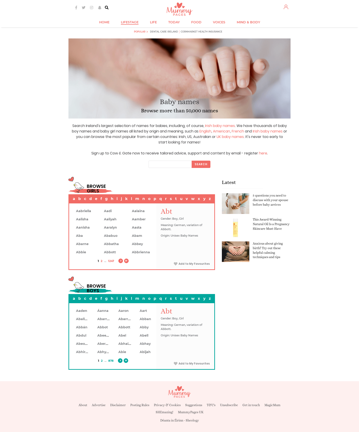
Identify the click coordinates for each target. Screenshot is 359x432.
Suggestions (193, 405)
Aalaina (138, 211)
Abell (144, 335)
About (83, 405)
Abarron (125, 319)
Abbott (110, 252)
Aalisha (82, 219)
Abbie (81, 252)
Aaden (81, 311)
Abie (122, 352)
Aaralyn (110, 227)
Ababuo (110, 236)
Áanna (103, 311)
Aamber (139, 219)
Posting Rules (139, 405)
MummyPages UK (191, 412)
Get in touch (251, 405)
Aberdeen (105, 344)
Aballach (83, 319)
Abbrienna (141, 252)
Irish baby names (220, 125)
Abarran (104, 319)
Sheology (192, 420)
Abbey (137, 244)
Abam (137, 236)
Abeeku (104, 335)
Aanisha (83, 227)
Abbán (81, 327)
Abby (144, 327)
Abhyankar (106, 352)
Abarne (82, 244)
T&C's (211, 405)
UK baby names (230, 136)
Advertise (99, 405)
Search (201, 164)
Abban (145, 319)
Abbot (102, 327)
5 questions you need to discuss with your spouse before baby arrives (270, 200)
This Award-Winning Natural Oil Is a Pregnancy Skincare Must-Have (271, 224)
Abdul (81, 335)
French (238, 131)
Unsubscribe (229, 405)
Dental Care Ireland (164, 31)
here (263, 153)
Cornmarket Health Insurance (201, 31)
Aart (143, 311)
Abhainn (125, 344)
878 (111, 360)
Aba (79, 236)
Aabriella (83, 211)
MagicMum (272, 405)
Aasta (136, 227)
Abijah (145, 352)
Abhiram (83, 352)
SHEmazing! (164, 412)
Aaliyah (110, 219)
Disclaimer (118, 405)
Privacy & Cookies (167, 405)
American (221, 131)
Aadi (108, 211)
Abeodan (84, 344)
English (205, 131)
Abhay (145, 344)
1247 (111, 261)
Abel (122, 335)
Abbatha (111, 244)
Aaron (123, 311)
